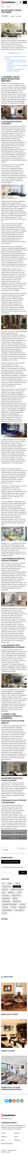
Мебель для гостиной (9, 1014)
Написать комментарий (10, 862)
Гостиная (5, 16)
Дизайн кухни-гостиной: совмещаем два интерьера (11, 1088)
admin (12, 16)
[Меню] (25, 2)
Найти (23, 872)
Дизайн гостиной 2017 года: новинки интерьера (14, 837)
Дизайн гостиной (8, 1051)
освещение (22, 848)
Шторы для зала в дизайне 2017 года (14, 832)
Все (3, 883)
